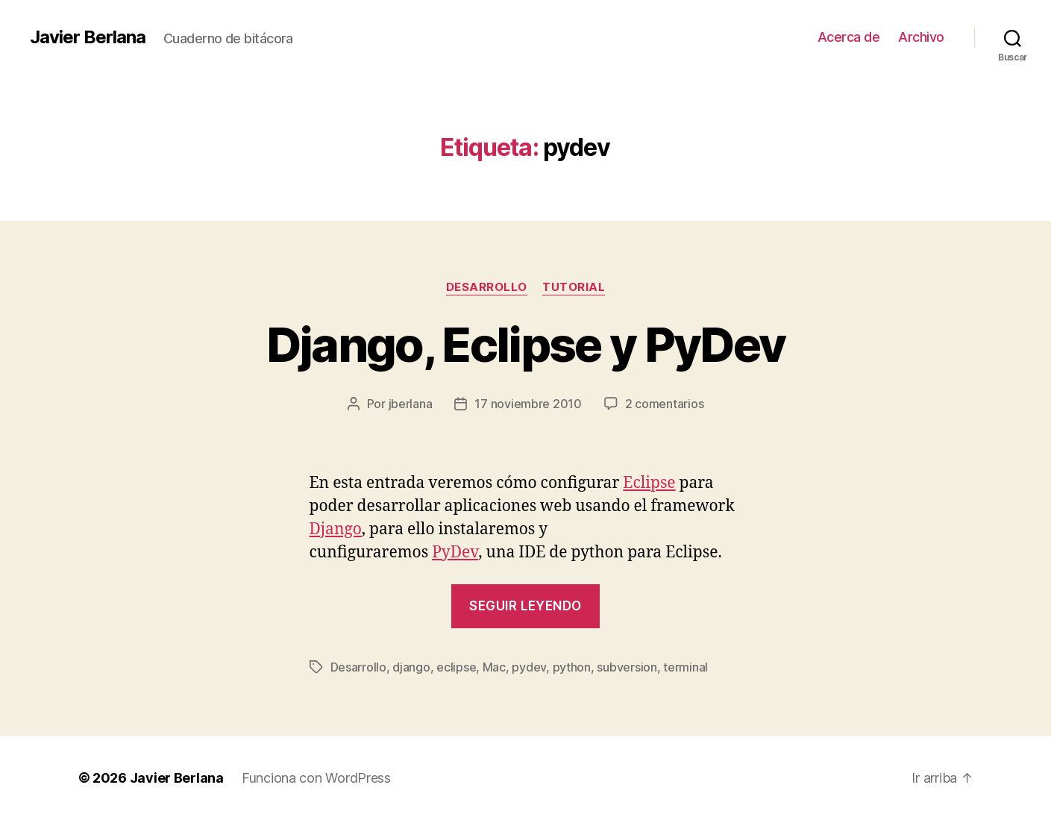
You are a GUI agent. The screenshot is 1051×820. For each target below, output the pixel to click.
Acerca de (849, 37)
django (411, 667)
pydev (529, 667)
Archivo (921, 37)
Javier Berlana (87, 37)
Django (336, 529)
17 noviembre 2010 (527, 403)
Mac (494, 667)
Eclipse (649, 483)
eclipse (456, 667)
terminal (685, 667)
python (572, 667)
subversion (626, 667)
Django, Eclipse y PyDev (525, 344)
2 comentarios (664, 403)
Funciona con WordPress (316, 778)
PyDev (455, 552)
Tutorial (573, 287)
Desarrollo (487, 287)
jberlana (411, 403)
